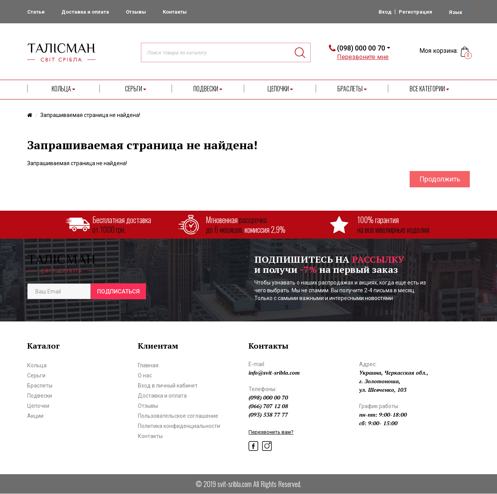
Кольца (63, 88)
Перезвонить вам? (271, 432)
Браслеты (352, 88)
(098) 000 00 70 (361, 48)
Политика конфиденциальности (179, 426)
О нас (145, 375)
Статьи (36, 12)
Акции (35, 416)
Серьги (135, 88)
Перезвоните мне (363, 57)
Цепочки (280, 88)
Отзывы (136, 12)
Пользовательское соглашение (178, 416)
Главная (148, 365)
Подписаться (118, 291)
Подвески (207, 88)
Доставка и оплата (85, 12)
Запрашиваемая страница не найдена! (90, 115)
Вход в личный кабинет (168, 385)
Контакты (175, 12)
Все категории (429, 88)
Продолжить (439, 179)
